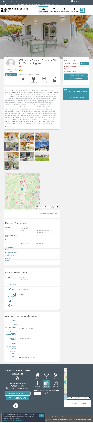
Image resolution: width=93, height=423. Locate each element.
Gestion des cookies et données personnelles (13, 420)
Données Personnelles (42, 418)
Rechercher (84, 63)
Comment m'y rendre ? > (48, 214)
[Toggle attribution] (58, 207)
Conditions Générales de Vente (57, 418)
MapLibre (54, 207)
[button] (11, 74)
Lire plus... (8, 127)
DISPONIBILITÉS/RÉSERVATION (18, 394)
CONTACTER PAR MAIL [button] (17, 399)
